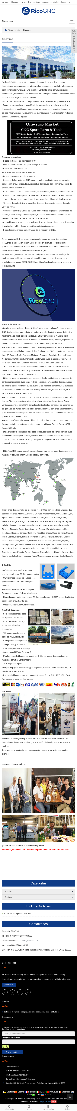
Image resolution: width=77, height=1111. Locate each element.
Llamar (29, 1107)
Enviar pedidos (12, 1052)
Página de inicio (14, 30)
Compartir (9, 1107)
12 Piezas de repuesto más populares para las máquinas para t (27, 1012)
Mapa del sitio (45, 1101)
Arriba (67, 1107)
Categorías (7, 21)
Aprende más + (9, 985)
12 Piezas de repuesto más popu (18, 914)
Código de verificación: (11, 1038)
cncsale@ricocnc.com (28, 940)
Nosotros (27, 30)
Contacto (8, 897)
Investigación (48, 1107)
